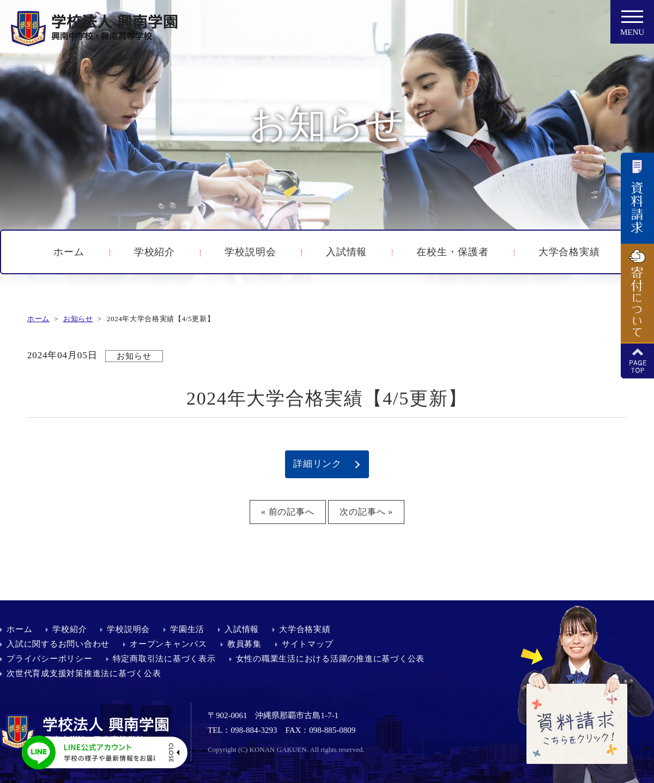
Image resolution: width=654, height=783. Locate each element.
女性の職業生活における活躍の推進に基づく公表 (330, 658)
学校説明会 (250, 251)
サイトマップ (308, 644)
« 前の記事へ (287, 511)
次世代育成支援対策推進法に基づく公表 (84, 673)
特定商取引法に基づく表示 (164, 658)
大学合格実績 (569, 251)
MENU (632, 26)
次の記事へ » (366, 511)
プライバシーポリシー (50, 658)
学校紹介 (154, 251)
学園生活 (187, 629)
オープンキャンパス (168, 644)
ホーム (68, 251)
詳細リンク (317, 464)
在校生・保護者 (452, 251)
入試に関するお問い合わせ (58, 644)
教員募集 (244, 644)
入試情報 (346, 251)
